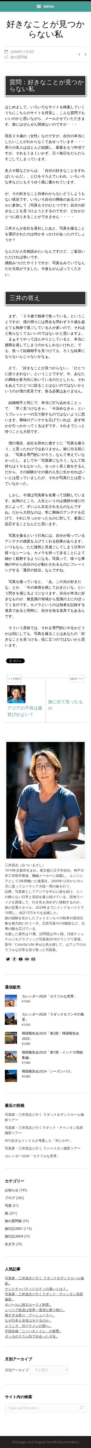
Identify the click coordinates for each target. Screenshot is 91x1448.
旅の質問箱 (18, 57)
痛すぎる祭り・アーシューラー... (30, 1315)
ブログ (10, 1197)
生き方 (10, 1244)
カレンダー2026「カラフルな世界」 (32, 1156)
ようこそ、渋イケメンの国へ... (28, 1325)
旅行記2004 (14, 1236)
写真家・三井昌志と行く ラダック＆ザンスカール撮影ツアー (44, 1117)
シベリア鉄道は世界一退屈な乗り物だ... (35, 1310)
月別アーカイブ (17, 1369)
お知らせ (11, 1190)
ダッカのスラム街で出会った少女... (31, 1336)
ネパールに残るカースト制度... (28, 1304)
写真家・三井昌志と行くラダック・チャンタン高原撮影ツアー (44, 1130)
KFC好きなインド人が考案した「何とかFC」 (39, 1140)
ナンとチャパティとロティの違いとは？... (36, 1288)
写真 (8, 1205)
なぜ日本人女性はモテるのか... (28, 1320)
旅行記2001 (14, 1228)
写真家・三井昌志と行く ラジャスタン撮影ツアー (43, 1148)
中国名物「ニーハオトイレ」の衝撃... (33, 1331)
